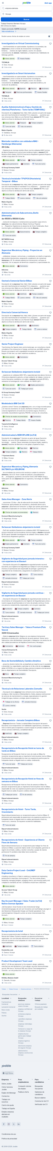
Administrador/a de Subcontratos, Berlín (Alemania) (20, 214)
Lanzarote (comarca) (8, 1007)
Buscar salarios (40, 1098)
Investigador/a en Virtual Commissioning (20, 43)
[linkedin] (19, 1124)
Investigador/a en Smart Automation (18, 73)
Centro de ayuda (8, 1105)
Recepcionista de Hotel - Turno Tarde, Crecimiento (19, 810)
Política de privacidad (9, 1139)
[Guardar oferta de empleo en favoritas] (50, 43)
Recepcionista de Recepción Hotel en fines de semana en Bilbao (23, 780)
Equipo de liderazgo (9, 1093)
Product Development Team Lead (17, 961)
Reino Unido (6, 1010)
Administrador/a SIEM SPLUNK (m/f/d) (19, 435)
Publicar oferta (23, 1092)
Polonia (4, 1013)
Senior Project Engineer (12, 344)
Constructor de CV (42, 1101)
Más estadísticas (9, 31)
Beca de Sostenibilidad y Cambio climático (21, 661)
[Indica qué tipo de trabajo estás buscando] (26, 8)
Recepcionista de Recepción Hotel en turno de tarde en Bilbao (23, 749)
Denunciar (46, 67)
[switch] (49, 36)
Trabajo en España (8, 1108)
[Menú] (3, 3)
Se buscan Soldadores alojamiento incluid (21, 372)
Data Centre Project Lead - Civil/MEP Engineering (18, 871)
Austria (4, 1016)
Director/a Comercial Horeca (15, 312)
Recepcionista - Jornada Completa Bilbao (21, 720)
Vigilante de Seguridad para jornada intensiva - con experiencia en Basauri (23, 560)
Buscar (26, 19)
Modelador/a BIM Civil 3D (13, 403)
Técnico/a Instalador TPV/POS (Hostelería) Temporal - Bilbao (21, 180)
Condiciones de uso (9, 1134)
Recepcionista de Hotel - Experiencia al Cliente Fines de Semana (23, 841)
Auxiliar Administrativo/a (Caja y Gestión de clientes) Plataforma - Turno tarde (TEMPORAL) (23, 108)
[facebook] (4, 1124)
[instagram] (9, 1124)
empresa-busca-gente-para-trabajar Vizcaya (24, 1036)
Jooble (15, 1146)
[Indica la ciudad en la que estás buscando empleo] (26, 14)
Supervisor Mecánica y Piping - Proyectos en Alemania (22, 251)
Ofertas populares (41, 1004)
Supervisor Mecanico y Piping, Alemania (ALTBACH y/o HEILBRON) (20, 468)
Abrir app (48, 3)
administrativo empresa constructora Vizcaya (25, 1053)
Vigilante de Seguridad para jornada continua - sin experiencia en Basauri (23, 594)
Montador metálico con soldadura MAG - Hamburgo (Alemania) (20, 142)
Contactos (5, 1096)
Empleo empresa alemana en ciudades (8, 1114)
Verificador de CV (41, 1104)
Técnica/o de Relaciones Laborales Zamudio (22, 689)
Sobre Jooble (6, 1084)
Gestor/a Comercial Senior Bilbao (17, 281)
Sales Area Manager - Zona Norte (17, 499)
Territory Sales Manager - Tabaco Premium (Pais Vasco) (24, 628)
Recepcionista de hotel (12, 931)
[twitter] (14, 1124)
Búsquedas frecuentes (11, 994)
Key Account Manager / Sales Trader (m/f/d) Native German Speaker (22, 902)
